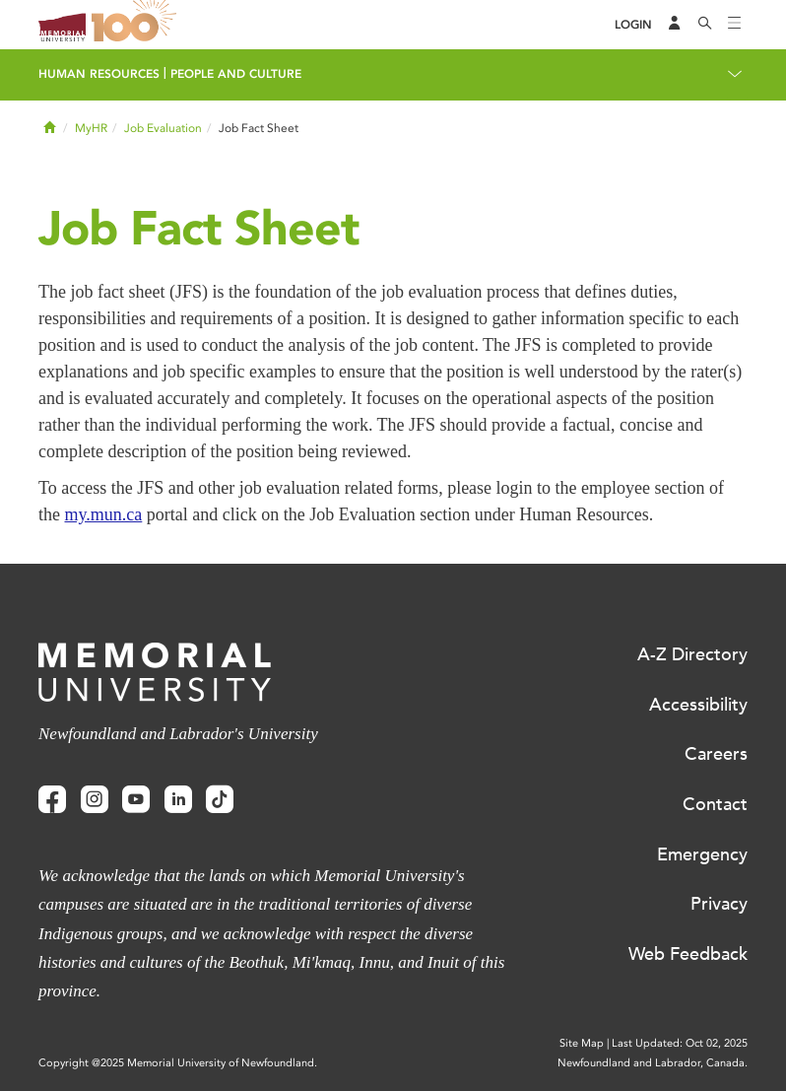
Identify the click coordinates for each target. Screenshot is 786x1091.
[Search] (705, 24)
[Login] (633, 25)
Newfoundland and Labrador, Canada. (652, 1063)
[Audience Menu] (675, 24)
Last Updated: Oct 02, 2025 (680, 1043)
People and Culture (235, 74)
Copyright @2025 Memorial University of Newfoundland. (177, 1063)
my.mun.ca (104, 514)
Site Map (581, 1043)
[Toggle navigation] (735, 25)
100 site (137, 24)
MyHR (91, 128)
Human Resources (99, 74)
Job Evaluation (163, 128)
